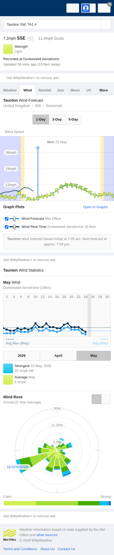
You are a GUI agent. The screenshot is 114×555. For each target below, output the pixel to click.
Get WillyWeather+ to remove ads (32, 78)
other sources (47, 535)
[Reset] (96, 24)
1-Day (40, 119)
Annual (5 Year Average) (22, 402)
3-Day (57, 119)
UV (88, 90)
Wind (27, 90)
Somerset (54, 106)
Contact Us (66, 549)
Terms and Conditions (20, 549)
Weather (10, 90)
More (103, 90)
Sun (61, 90)
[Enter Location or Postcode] (57, 24)
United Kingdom (16, 106)
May (93, 356)
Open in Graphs (95, 207)
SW (38, 106)
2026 (22, 356)
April (58, 356)
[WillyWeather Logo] (12, 8)
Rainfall (44, 90)
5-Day (73, 119)
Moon (75, 90)
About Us (47, 549)
